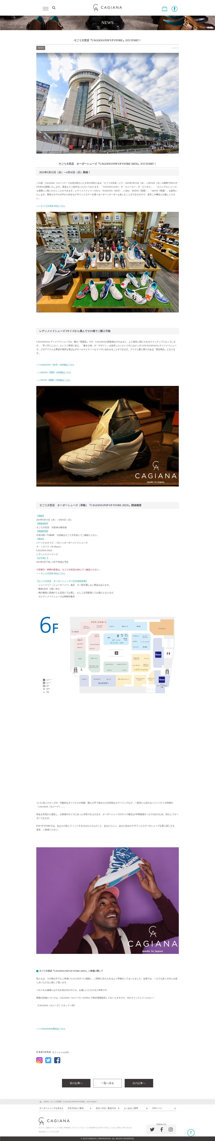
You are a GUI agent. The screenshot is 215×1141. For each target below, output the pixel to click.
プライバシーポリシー (79, 1127)
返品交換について (45, 1131)
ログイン (42, 1127)
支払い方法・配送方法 (106, 1108)
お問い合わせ (126, 1127)
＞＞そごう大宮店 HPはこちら (50, 206)
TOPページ (157, 1108)
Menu (45, 8)
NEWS (41, 48)
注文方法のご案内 (76, 1108)
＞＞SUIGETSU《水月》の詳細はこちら (55, 365)
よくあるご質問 (131, 1108)
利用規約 (67, 1127)
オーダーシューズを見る (50, 1108)
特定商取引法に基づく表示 (98, 1127)
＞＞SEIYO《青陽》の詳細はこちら (53, 380)
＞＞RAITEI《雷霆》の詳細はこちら (53, 372)
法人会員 (56, 1131)
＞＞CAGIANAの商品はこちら (50, 1029)
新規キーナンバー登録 (54, 1127)
